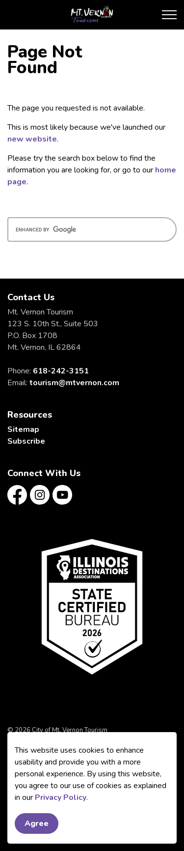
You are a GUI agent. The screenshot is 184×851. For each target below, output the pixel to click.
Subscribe (26, 441)
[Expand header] (169, 14)
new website (32, 139)
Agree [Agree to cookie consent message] (36, 827)
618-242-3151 (61, 371)
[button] (92, 606)
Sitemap (23, 429)
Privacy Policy (60, 801)
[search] (92, 229)
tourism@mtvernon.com (74, 382)
